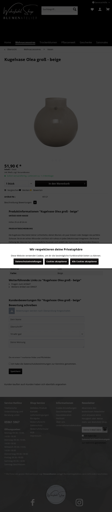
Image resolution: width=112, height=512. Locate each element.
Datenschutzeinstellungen (28, 261)
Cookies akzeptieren (56, 261)
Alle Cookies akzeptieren (84, 261)
